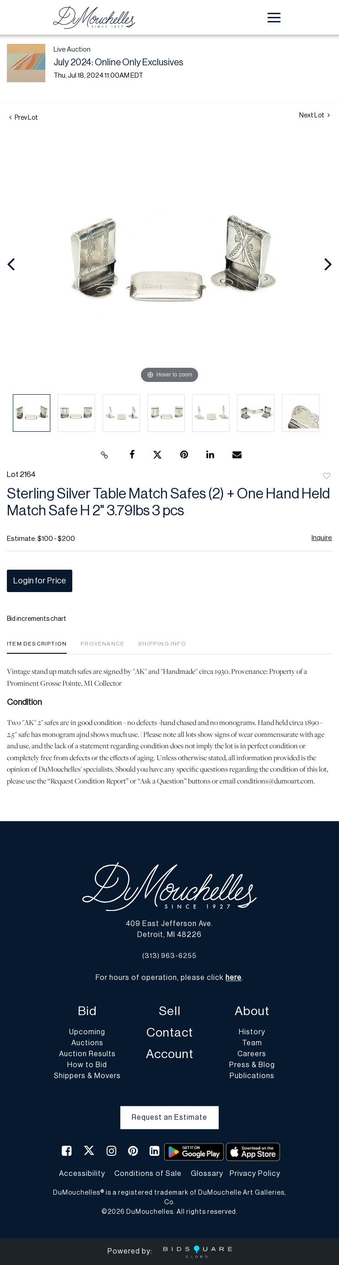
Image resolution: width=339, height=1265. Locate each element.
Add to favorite (326, 476)
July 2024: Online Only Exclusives (118, 62)
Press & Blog (252, 1065)
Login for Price (39, 581)
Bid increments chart (36, 619)
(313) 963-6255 (169, 956)
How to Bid (87, 1065)
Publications (252, 1076)
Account (170, 1054)
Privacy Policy (255, 1173)
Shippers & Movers (87, 1076)
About (252, 1012)
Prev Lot (23, 118)
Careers (251, 1054)
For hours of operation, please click (169, 978)
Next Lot (314, 115)
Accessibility (82, 1173)
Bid (87, 1012)
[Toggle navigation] (274, 17)
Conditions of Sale (148, 1173)
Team (252, 1043)
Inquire (322, 538)
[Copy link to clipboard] (104, 455)
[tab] (37, 647)
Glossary (207, 1173)
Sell (170, 1012)
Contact (169, 1033)
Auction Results (87, 1054)
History (252, 1032)
